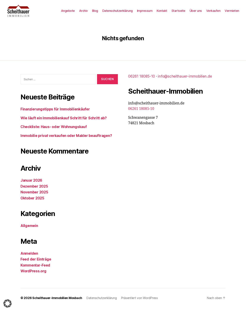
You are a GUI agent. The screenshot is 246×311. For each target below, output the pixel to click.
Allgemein (29, 229)
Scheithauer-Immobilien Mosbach (57, 301)
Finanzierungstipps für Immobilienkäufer (55, 112)
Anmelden (29, 257)
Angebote (68, 12)
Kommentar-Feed (35, 268)
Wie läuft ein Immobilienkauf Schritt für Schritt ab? (63, 121)
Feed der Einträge (35, 263)
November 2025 (34, 195)
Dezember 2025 (34, 190)
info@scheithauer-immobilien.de (185, 80)
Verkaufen (213, 12)
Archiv (83, 12)
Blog (95, 12)
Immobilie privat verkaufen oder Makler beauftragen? (66, 139)
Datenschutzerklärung (117, 12)
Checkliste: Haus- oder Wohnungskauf (53, 130)
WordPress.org (33, 274)
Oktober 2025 (32, 201)
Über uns (196, 12)
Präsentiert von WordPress (139, 301)
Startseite (178, 12)
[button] (7, 303)
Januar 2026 (31, 184)
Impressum (145, 12)
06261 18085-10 (141, 80)
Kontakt (162, 12)
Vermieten (232, 12)
